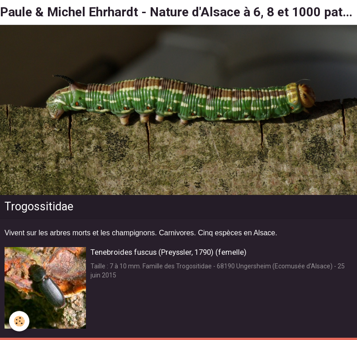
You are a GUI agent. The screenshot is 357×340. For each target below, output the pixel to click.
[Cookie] (19, 321)
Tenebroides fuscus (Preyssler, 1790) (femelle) (168, 252)
